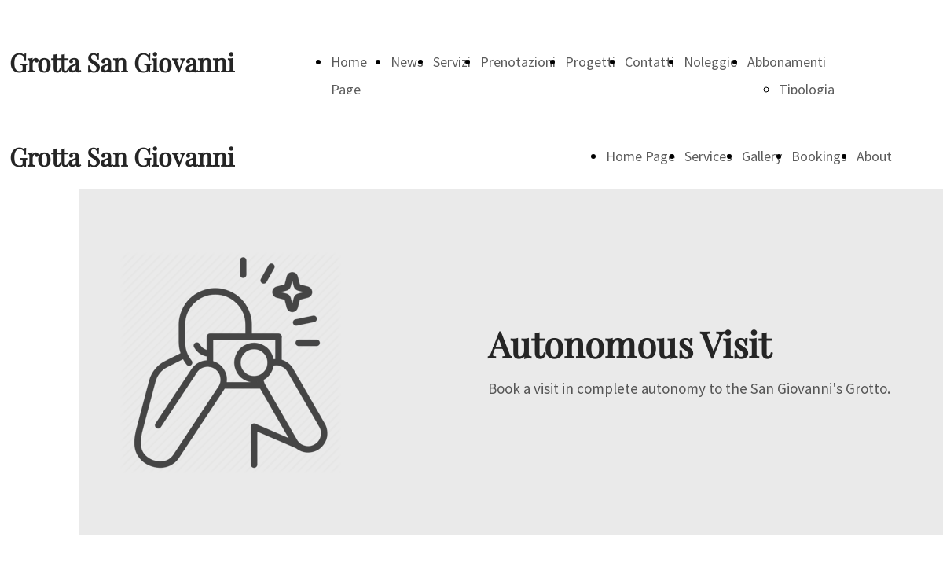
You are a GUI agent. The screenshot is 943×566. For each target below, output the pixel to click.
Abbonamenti (786, 62)
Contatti (649, 62)
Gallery (762, 156)
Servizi (452, 62)
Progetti (590, 62)
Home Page (640, 156)
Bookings (819, 156)
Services (708, 156)
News (407, 62)
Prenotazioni (518, 62)
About (874, 156)
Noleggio (711, 62)
